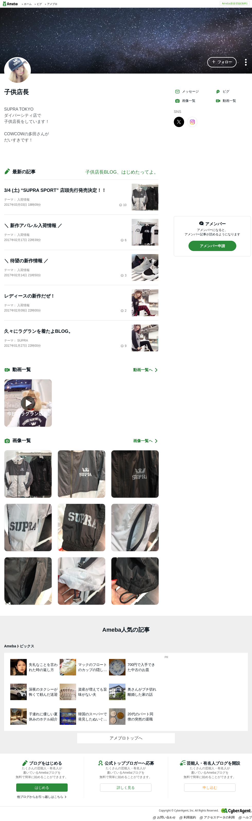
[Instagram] (192, 122)
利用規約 (187, 817)
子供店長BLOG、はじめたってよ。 (121, 172)
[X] (179, 122)
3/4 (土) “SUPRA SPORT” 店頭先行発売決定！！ (55, 190)
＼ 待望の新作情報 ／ (26, 260)
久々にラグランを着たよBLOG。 (38, 331)
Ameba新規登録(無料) (234, 3)
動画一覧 (225, 100)
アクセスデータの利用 (217, 817)
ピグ (222, 91)
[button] (222, 62)
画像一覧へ (145, 441)
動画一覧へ (145, 370)
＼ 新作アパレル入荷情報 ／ (33, 225)
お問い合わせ (164, 817)
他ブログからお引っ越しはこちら (40, 797)
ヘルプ (245, 817)
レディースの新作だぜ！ (29, 296)
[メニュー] (246, 62)
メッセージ (187, 91)
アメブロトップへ (126, 738)
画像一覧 (185, 100)
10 (123, 205)
